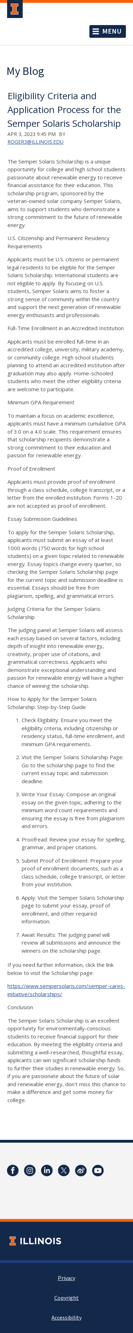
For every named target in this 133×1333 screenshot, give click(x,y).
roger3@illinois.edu (35, 141)
